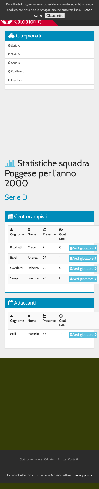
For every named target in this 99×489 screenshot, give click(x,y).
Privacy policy (82, 475)
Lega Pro (15, 80)
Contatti (73, 459)
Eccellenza (16, 71)
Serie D (14, 63)
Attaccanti (22, 303)
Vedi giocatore (83, 248)
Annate (61, 459)
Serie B (14, 54)
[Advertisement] (43, 123)
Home (38, 459)
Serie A (14, 45)
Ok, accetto (54, 16)
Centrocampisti (27, 216)
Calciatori (49, 459)
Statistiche (26, 459)
